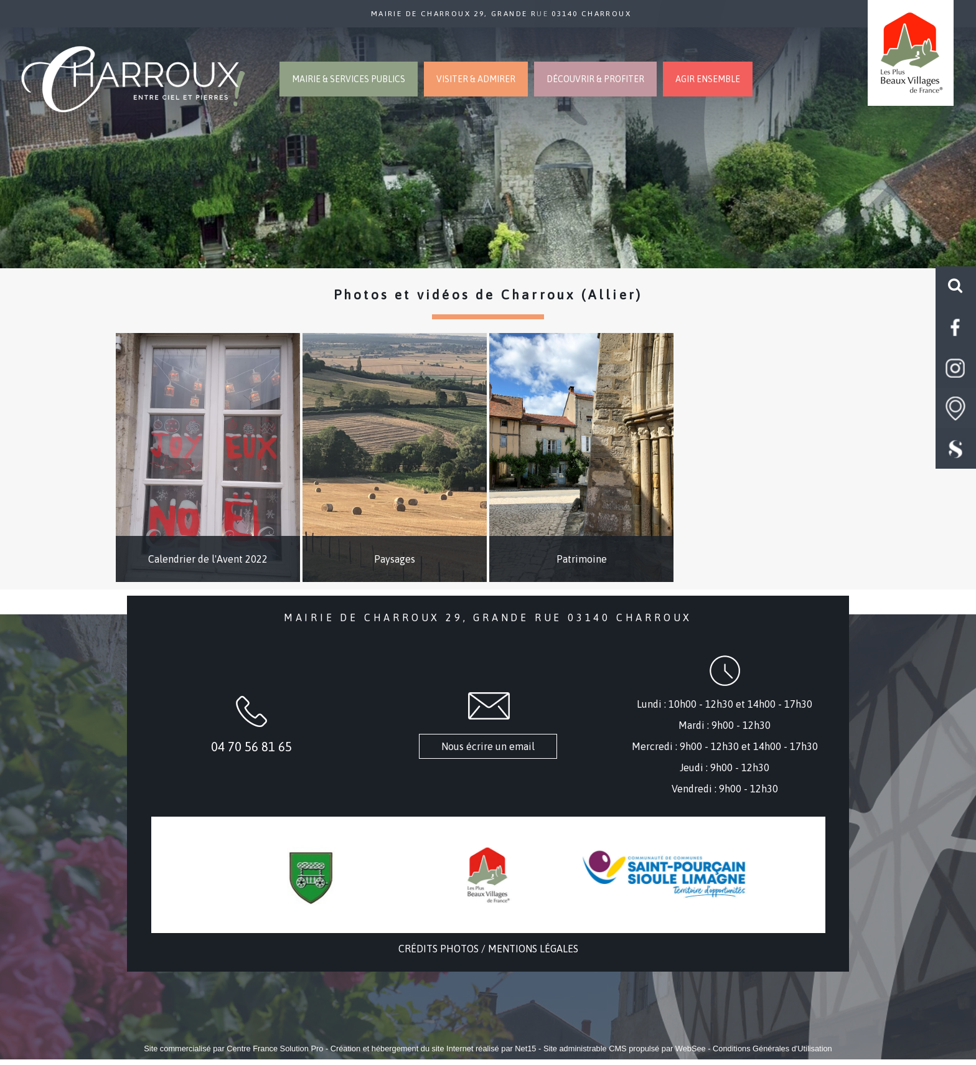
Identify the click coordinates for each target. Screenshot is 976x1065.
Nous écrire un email (488, 746)
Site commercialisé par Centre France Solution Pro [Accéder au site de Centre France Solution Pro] (233, 1048)
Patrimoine (581, 559)
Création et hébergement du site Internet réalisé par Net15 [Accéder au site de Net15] (434, 1048)
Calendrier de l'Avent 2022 (208, 559)
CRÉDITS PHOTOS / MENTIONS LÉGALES (488, 948)
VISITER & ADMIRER (475, 79)
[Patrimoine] (581, 457)
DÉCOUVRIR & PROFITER (595, 79)
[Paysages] (395, 457)
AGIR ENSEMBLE (707, 79)
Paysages (394, 559)
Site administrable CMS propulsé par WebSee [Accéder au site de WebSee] (624, 1048)
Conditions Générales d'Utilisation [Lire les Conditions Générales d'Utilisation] (772, 1048)
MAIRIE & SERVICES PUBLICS (348, 79)
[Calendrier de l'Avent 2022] (208, 457)
